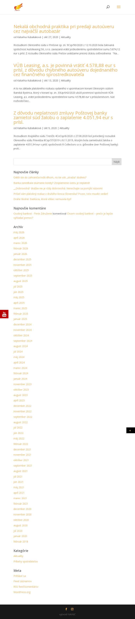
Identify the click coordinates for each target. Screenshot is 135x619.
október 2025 (21, 270)
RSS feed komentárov (26, 586)
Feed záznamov (23, 581)
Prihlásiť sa (20, 576)
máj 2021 (19, 487)
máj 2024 (19, 357)
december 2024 (22, 324)
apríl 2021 (19, 492)
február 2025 (21, 313)
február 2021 (21, 503)
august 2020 (21, 525)
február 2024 (21, 373)
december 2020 (22, 509)
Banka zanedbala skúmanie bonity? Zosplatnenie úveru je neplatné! (52, 183)
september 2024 (23, 340)
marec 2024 (20, 368)
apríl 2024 (19, 362)
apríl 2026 (19, 237)
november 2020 (22, 514)
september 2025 (23, 275)
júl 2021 (18, 476)
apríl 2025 (19, 302)
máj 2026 (19, 232)
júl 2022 (18, 427)
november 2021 (22, 454)
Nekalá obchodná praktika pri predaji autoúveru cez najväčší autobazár (64, 28)
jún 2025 (18, 292)
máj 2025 (19, 297)
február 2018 (21, 541)
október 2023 (21, 389)
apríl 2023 (19, 400)
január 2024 (20, 378)
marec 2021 (20, 498)
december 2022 (22, 405)
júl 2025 (18, 286)
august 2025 (21, 281)
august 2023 (21, 395)
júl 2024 (18, 351)
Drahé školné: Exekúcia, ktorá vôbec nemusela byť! (42, 199)
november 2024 (22, 330)
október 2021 (21, 460)
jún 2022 (18, 433)
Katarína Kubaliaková (29, 37)
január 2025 (20, 319)
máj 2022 (19, 438)
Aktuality (66, 37)
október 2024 (21, 335)
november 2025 (22, 264)
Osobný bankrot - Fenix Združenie (33, 213)
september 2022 (23, 416)
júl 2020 (18, 530)
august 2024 (21, 346)
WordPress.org (22, 592)
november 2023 (22, 384)
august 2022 (21, 422)
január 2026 (20, 254)
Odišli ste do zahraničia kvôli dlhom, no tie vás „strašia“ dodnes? (50, 177)
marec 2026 (20, 243)
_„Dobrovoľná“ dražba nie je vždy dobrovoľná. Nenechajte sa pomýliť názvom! (58, 188)
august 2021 (21, 471)
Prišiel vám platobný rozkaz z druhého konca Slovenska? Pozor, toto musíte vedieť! (61, 193)
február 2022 (21, 444)
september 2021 (23, 465)
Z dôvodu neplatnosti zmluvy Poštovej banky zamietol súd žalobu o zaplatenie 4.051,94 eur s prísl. (63, 117)
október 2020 (21, 520)
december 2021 (22, 449)
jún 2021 (18, 481)
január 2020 (20, 536)
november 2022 (22, 411)
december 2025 (22, 259)
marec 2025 (20, 308)
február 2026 (21, 248)
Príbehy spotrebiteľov (26, 561)
